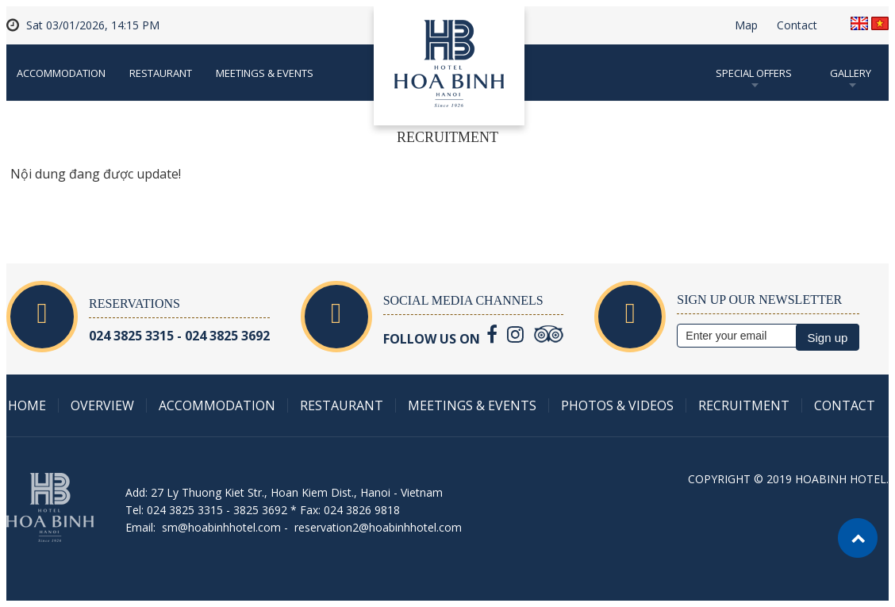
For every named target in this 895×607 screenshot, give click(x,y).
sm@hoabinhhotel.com (221, 527)
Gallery (850, 73)
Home (27, 405)
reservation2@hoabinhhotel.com (378, 527)
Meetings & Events (264, 73)
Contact (797, 25)
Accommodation (61, 73)
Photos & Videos (617, 405)
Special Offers (754, 73)
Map (746, 25)
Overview (102, 405)
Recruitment (743, 405)
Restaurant (160, 73)
